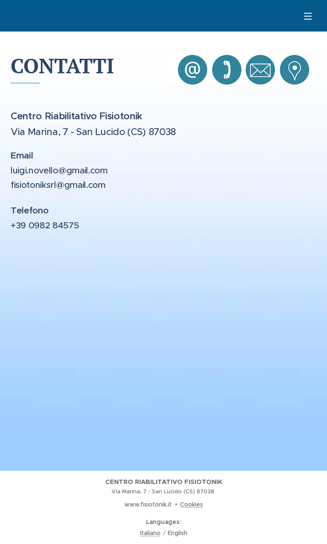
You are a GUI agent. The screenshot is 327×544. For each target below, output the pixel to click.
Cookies (191, 504)
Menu (308, 16)
